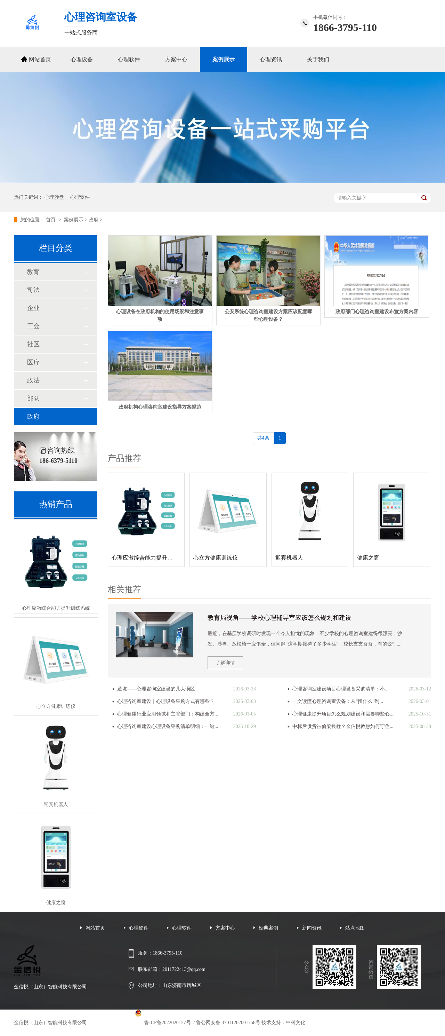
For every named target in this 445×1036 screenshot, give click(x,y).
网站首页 (40, 59)
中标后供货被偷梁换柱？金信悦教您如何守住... (343, 726)
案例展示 (223, 59)
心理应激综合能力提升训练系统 (56, 608)
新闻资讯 (312, 928)
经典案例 (268, 928)
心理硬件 (138, 928)
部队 (33, 398)
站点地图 (355, 928)
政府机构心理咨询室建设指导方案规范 (160, 407)
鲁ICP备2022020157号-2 (169, 1022)
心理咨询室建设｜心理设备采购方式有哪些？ (166, 701)
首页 (51, 219)
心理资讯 (271, 59)
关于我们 (318, 59)
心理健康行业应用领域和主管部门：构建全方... (167, 714)
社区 (33, 344)
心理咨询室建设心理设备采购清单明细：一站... (167, 726)
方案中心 (176, 59)
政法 (33, 380)
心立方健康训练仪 (56, 706)
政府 (93, 219)
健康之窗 (56, 902)
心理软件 (129, 59)
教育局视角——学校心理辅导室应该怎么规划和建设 (279, 618)
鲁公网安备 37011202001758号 (228, 1022)
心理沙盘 (54, 197)
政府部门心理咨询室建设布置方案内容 (376, 311)
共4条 (263, 438)
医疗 (33, 362)
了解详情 (225, 662)
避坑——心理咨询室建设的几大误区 (156, 688)
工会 (33, 326)
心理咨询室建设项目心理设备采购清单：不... (340, 688)
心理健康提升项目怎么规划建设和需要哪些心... (343, 714)
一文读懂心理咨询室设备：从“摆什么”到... (337, 701)
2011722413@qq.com (183, 969)
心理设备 (82, 59)
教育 (33, 271)
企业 (33, 308)
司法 (33, 289)
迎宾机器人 (56, 804)
